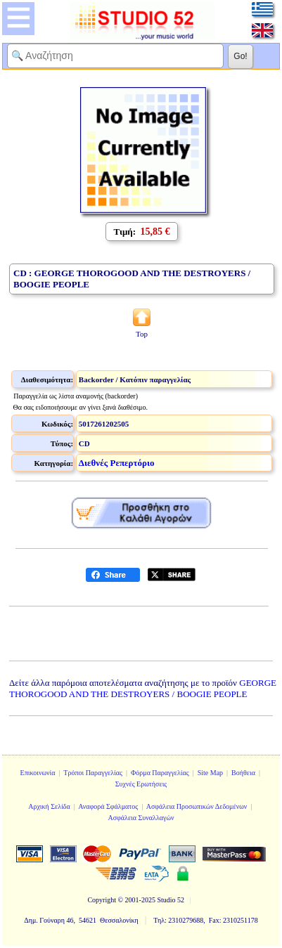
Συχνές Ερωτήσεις (141, 784)
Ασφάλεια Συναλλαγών (141, 818)
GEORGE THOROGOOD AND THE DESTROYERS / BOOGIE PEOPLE (142, 688)
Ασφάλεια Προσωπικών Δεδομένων (197, 806)
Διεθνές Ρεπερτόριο (117, 462)
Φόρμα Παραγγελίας (160, 773)
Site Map (210, 773)
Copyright (101, 900)
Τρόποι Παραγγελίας (92, 773)
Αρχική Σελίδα (49, 806)
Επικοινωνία (38, 773)
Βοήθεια (243, 773)
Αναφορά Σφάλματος (108, 806)
